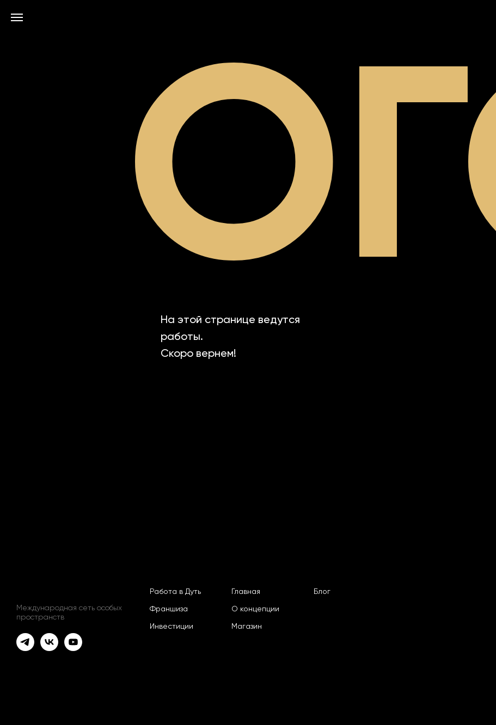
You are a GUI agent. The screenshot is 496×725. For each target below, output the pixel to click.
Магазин (246, 626)
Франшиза (169, 609)
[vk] (49, 642)
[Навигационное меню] (17, 17)
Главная (245, 592)
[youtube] (73, 642)
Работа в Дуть (175, 592)
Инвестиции (171, 626)
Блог (322, 592)
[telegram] (25, 642)
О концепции (255, 609)
